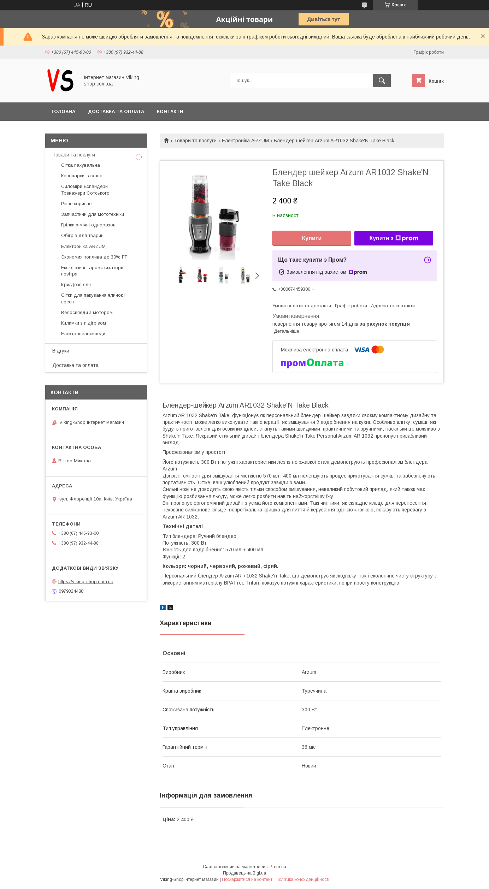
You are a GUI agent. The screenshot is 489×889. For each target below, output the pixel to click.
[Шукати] (382, 80)
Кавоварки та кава (81, 175)
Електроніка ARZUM (245, 140)
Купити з (393, 238)
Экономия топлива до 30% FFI (95, 257)
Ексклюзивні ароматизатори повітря (92, 271)
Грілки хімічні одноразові (89, 224)
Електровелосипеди (83, 333)
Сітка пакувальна (80, 165)
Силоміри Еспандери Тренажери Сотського (85, 189)
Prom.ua (278, 866)
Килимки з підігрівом (83, 323)
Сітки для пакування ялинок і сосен (93, 298)
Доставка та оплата (116, 111)
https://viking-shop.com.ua (85, 581)
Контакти (170, 111)
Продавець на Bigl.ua (244, 873)
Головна (63, 111)
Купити (312, 238)
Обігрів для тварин (82, 235)
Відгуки (60, 351)
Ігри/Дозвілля (76, 284)
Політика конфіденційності (302, 879)
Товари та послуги (195, 140)
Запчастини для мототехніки (92, 214)
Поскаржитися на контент (247, 879)
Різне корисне (76, 203)
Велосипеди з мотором (87, 312)
